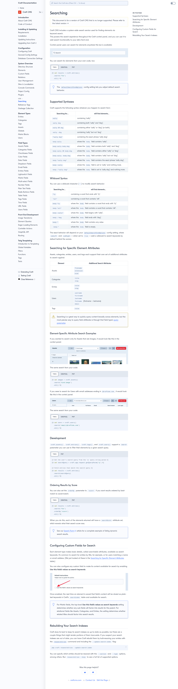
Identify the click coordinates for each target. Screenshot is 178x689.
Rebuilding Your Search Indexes (146, 35)
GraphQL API (23, 232)
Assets (21, 127)
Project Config (24, 91)
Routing (21, 236)
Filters (20, 251)
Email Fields (23, 167)
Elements (22, 70)
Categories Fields (25, 150)
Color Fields (23, 157)
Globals (21, 131)
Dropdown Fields (25, 164)
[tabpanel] (89, 75)
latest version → (69, 23)
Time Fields (23, 203)
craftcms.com (74, 680)
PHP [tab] (74, 67)
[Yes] (85, 672)
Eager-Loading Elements (28, 225)
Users (20, 138)
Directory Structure (26, 67)
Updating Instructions (27, 40)
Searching (22, 101)
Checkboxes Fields (26, 153)
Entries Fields (23, 171)
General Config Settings (28, 55)
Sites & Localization (26, 84)
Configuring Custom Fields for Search (145, 30)
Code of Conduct (25, 24)
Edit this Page (104, 680)
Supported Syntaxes (141, 16)
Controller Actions (25, 229)
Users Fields (23, 210)
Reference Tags (24, 105)
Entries (21, 117)
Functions (22, 254)
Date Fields (23, 160)
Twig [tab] (55, 67)
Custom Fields (24, 74)
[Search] (89, 3)
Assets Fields (23, 146)
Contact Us (89, 680)
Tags (20, 124)
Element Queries (25, 221)
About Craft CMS (25, 21)
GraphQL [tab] (64, 67)
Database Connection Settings (30, 58)
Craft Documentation (28, 3)
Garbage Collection (26, 108)
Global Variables (25, 247)
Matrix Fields (23, 178)
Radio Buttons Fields (26, 192)
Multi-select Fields (25, 181)
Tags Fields (23, 199)
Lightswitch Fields (25, 174)
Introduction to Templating (29, 244)
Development (138, 26)
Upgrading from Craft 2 (27, 43)
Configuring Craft (25, 51)
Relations (22, 77)
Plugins (21, 95)
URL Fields (22, 206)
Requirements (24, 33)
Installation (22, 36)
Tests (20, 261)
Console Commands (26, 88)
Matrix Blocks (23, 134)
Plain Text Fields (25, 188)
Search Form (71, 531)
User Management (25, 81)
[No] (93, 672)
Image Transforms (25, 218)
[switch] (173, 3)
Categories (22, 120)
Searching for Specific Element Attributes (145, 21)
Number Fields (24, 185)
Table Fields (23, 196)
